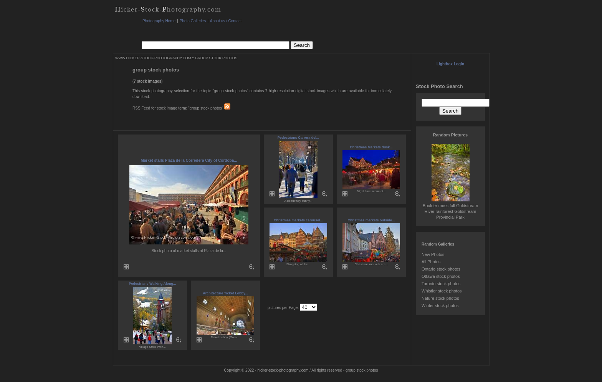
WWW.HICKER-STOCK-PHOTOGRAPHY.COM (153, 58)
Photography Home (158, 21)
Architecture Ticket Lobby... (225, 293)
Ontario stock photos (441, 269)
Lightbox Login (450, 64)
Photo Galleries (193, 21)
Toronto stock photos (441, 283)
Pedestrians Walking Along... (152, 284)
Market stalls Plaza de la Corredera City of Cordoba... (189, 160)
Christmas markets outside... (371, 220)
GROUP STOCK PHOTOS (216, 58)
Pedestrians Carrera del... (298, 138)
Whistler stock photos (442, 291)
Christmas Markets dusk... (371, 147)
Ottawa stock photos (441, 276)
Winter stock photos (440, 305)
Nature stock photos (440, 298)
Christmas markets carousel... (298, 220)
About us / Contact (225, 21)
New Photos (433, 254)
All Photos (431, 261)
